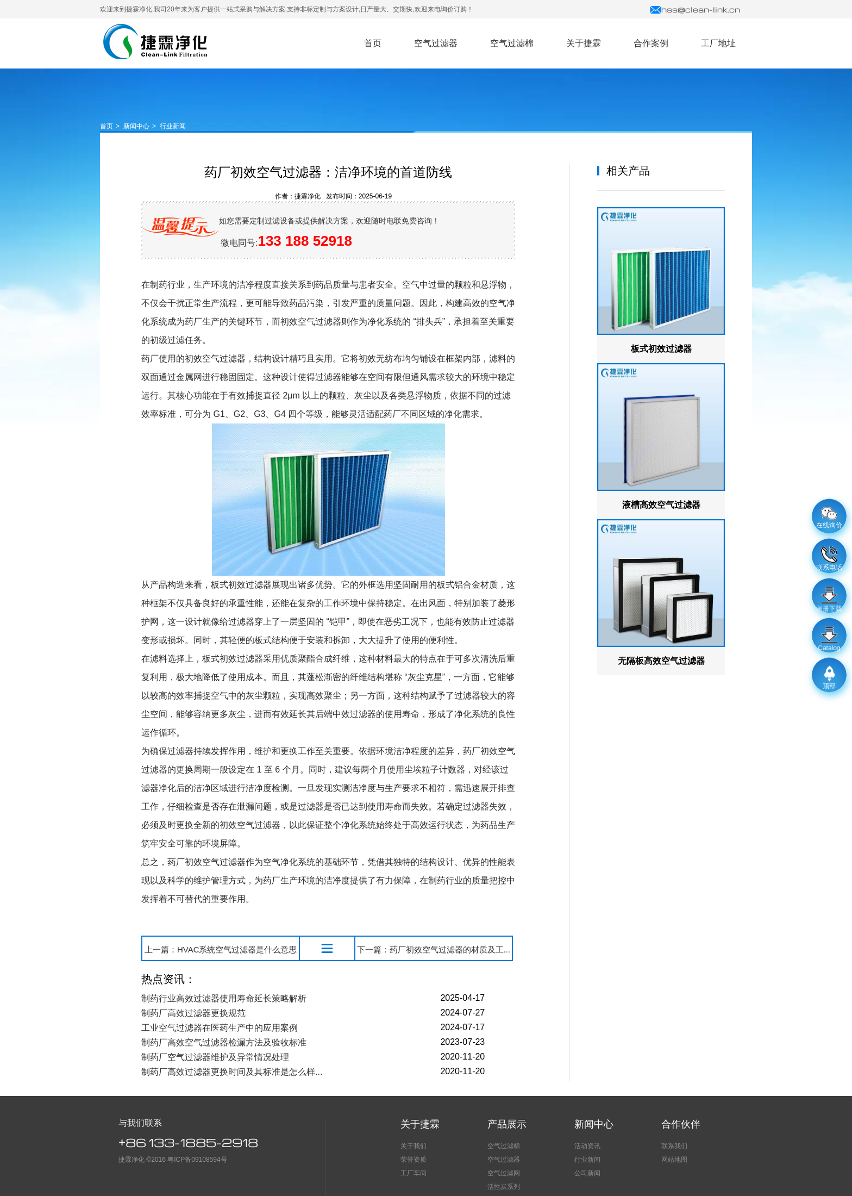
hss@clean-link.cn (694, 9)
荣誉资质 (413, 1159)
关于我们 (413, 1146)
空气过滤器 (155, 41)
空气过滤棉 (503, 1146)
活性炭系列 (503, 1187)
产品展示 (507, 1124)
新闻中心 (136, 126)
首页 (106, 126)
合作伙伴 (680, 1124)
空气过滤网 (503, 1173)
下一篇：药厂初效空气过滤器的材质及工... (434, 949)
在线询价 (829, 518)
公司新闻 (587, 1173)
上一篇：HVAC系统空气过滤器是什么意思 (221, 949)
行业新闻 (173, 126)
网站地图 (674, 1159)
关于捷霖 (420, 1124)
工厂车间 (413, 1173)
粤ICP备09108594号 (197, 1159)
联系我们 (674, 1146)
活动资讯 (587, 1146)
